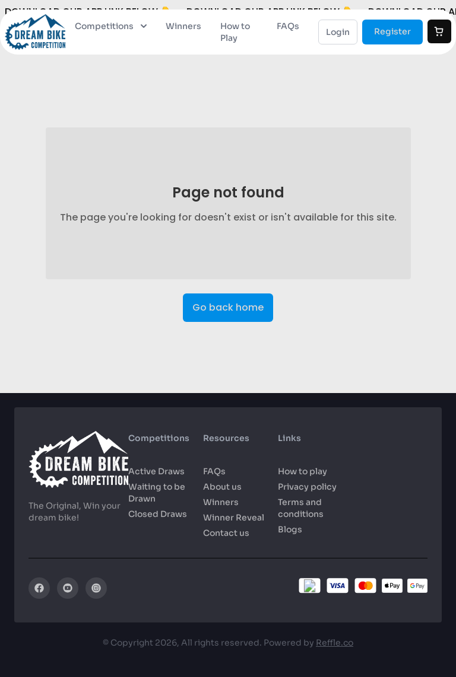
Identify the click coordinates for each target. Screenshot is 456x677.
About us (222, 486)
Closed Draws (157, 514)
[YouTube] (67, 588)
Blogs (290, 529)
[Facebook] (39, 588)
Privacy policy (307, 486)
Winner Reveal (233, 517)
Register (392, 31)
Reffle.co (334, 642)
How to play (302, 471)
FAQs (288, 26)
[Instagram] (96, 588)
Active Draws (156, 471)
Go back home (228, 307)
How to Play (235, 32)
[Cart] (439, 31)
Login (338, 32)
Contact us (226, 533)
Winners (183, 26)
